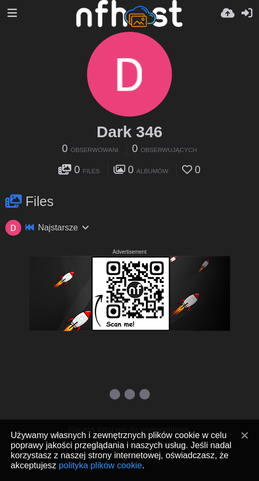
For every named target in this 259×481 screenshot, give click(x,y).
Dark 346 (129, 131)
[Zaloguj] (247, 13)
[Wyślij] (228, 13)
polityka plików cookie (100, 465)
